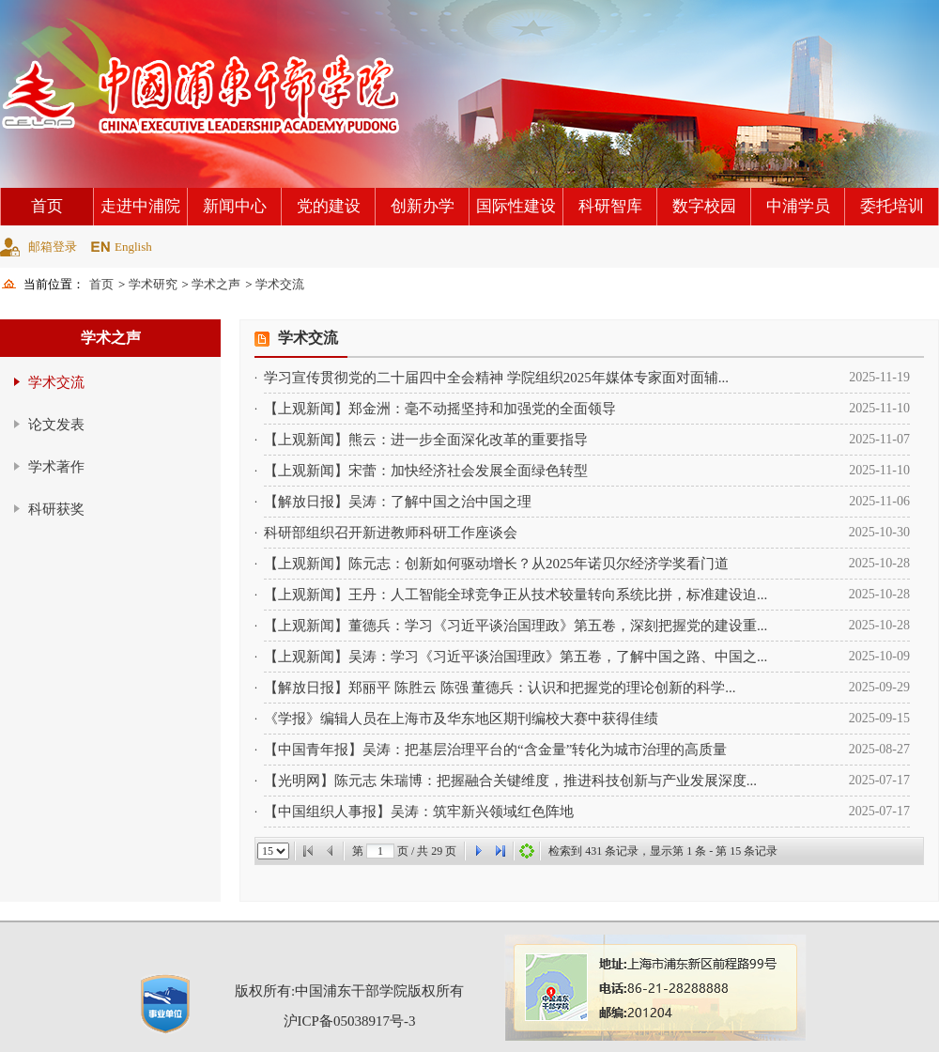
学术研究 (153, 284)
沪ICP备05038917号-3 (350, 1021)
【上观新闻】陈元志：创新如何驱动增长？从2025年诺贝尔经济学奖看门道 (496, 563)
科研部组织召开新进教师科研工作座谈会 (390, 532)
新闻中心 (235, 206)
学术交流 (279, 284)
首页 (47, 206)
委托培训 (892, 206)
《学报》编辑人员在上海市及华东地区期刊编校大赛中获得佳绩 (461, 718)
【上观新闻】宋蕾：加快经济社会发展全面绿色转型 (426, 470)
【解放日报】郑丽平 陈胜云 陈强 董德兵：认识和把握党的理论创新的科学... (500, 687)
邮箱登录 (52, 247)
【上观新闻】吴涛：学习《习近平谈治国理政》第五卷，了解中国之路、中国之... (515, 656)
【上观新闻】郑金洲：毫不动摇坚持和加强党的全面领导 (440, 408)
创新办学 (422, 206)
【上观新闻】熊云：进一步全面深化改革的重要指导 (426, 439)
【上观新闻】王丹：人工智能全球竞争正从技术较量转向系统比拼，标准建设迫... (515, 594)
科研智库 (610, 206)
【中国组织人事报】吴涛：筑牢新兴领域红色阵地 (419, 811)
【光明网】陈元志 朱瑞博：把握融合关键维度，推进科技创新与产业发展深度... (510, 780)
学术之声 (216, 284)
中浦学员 (798, 206)
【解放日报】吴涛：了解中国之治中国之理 (397, 501)
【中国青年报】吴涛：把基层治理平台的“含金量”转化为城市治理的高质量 (495, 749)
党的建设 (329, 206)
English (133, 247)
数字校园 (704, 206)
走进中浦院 (140, 206)
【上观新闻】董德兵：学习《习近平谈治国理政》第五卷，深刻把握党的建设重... (515, 625)
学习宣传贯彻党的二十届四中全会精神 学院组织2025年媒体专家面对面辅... (496, 377)
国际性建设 (516, 206)
